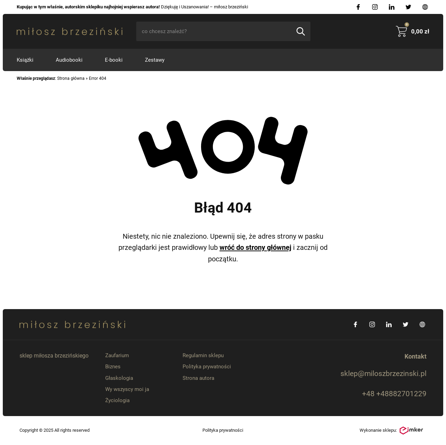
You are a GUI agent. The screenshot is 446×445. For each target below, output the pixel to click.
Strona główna (71, 78)
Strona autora (198, 378)
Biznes (113, 366)
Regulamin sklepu (203, 355)
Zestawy (154, 60)
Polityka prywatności (207, 366)
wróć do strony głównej (255, 247)
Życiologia (117, 400)
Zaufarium (117, 355)
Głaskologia (119, 378)
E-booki (114, 60)
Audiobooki (69, 60)
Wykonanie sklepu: (391, 431)
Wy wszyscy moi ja (127, 389)
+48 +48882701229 (394, 394)
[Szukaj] (300, 31)
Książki (25, 60)
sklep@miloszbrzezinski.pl (383, 373)
